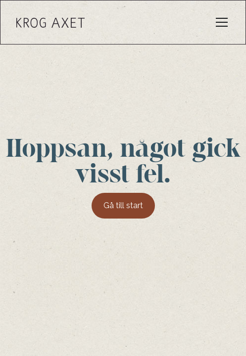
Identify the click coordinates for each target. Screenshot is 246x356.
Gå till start (123, 205)
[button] (220, 22)
